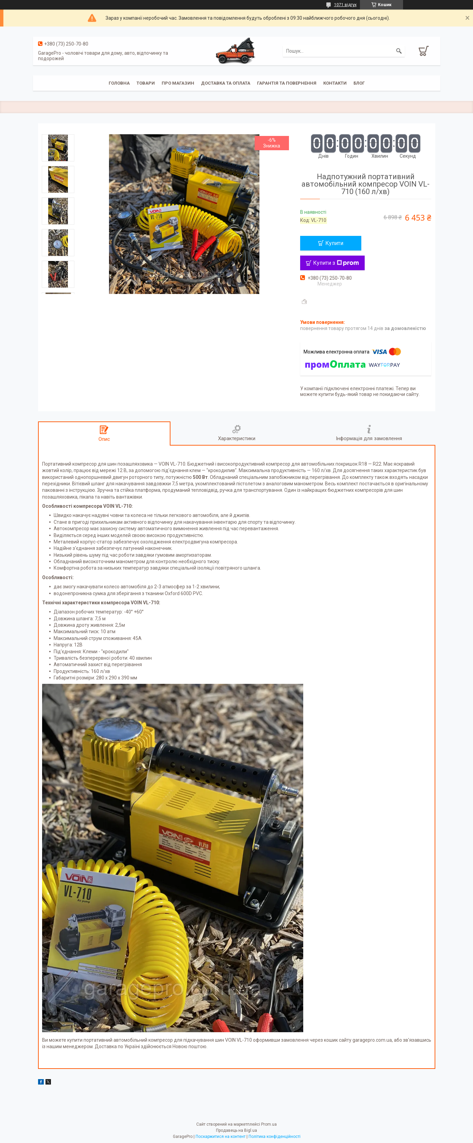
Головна (119, 83)
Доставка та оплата (225, 83)
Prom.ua (269, 1124)
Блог (359, 83)
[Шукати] (399, 51)
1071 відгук (345, 4)
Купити (334, 243)
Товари (146, 83)
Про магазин (178, 83)
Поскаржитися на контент (220, 1136)
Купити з (336, 263)
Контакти (335, 83)
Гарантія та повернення (286, 83)
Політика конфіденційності (275, 1136)
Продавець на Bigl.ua (236, 1130)
